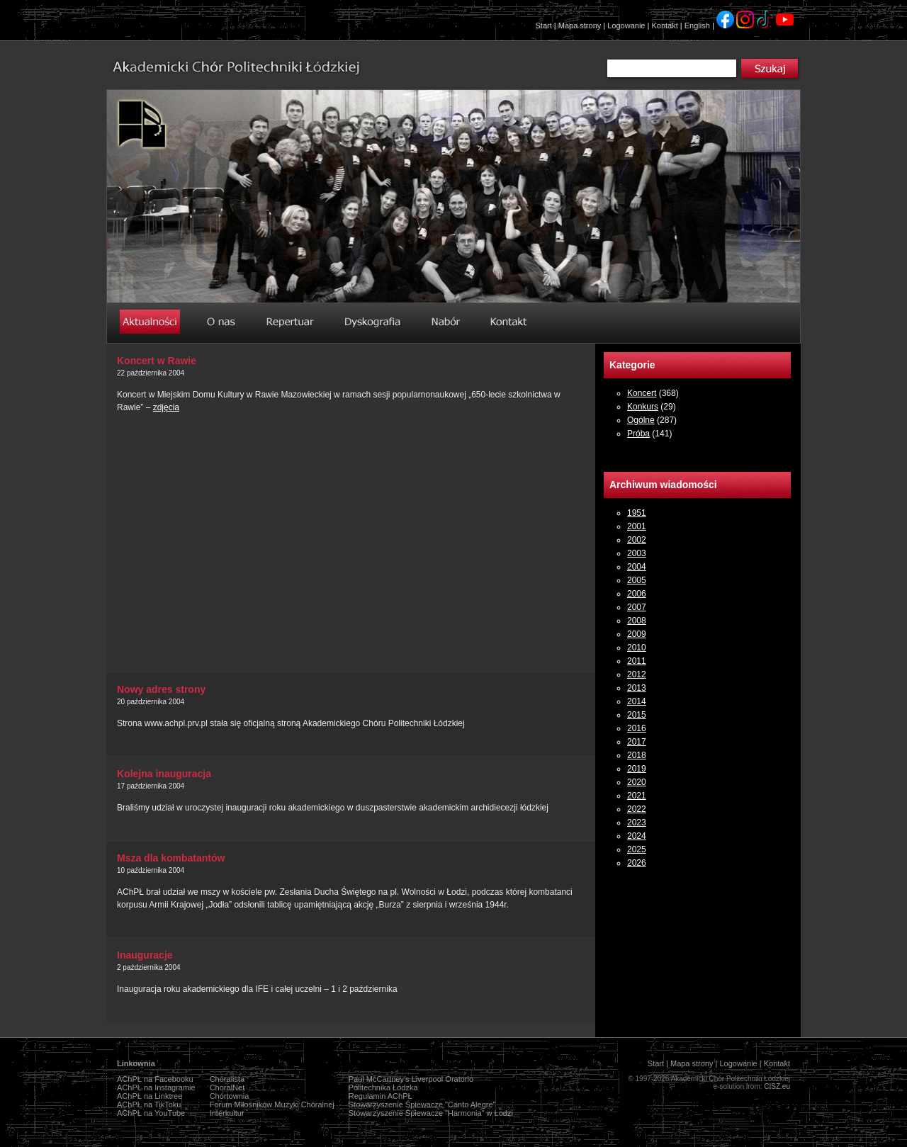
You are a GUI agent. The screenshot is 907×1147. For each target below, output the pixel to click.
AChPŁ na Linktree (149, 1096)
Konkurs (642, 407)
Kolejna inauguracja (164, 773)
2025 (636, 849)
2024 (636, 836)
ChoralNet (227, 1087)
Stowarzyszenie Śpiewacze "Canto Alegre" (422, 1104)
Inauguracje (145, 955)
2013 (636, 688)
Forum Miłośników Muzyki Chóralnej (272, 1104)
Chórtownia (229, 1096)
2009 (636, 634)
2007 (636, 607)
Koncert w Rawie (156, 360)
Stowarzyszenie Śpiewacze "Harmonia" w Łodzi (431, 1113)
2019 (636, 769)
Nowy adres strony (161, 689)
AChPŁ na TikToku (149, 1104)
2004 (636, 567)
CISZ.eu (777, 1086)
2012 (636, 674)
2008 (636, 621)
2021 (636, 796)
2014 (636, 701)
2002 (636, 540)
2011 (636, 661)
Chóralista (227, 1079)
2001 (636, 526)
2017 (636, 742)
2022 (636, 809)
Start (544, 25)
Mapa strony (580, 25)
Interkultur (227, 1113)
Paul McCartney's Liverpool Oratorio (411, 1079)
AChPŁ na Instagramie (156, 1087)
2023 (636, 822)
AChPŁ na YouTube (151, 1113)
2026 (636, 863)
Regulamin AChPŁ (380, 1096)
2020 (636, 782)
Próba (638, 434)
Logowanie (626, 25)
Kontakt (664, 25)
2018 (636, 755)
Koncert (641, 393)
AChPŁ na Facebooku (155, 1079)
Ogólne (641, 420)
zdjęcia (166, 407)
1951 (636, 513)
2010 (636, 647)
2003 (636, 553)
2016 (636, 728)
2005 (636, 580)
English (697, 25)
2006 (636, 594)
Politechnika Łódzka (383, 1087)
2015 (636, 715)
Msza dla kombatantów (171, 858)
